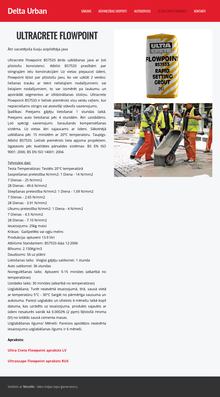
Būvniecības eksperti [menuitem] (113, 11)
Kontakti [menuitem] (200, 11)
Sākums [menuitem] (86, 11)
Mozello (29, 387)
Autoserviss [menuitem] (142, 11)
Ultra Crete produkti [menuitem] (172, 11)
